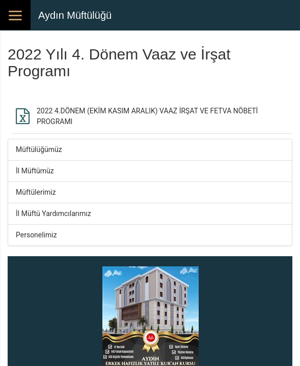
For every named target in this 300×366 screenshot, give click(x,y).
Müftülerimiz (36, 192)
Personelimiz (36, 235)
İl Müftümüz (35, 171)
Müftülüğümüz (39, 149)
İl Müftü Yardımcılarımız (53, 213)
